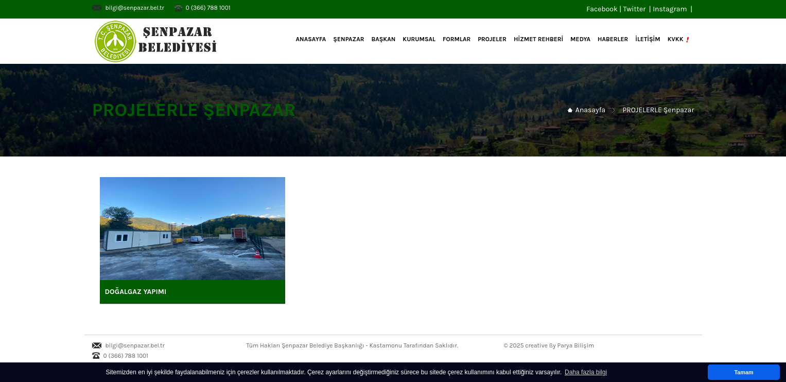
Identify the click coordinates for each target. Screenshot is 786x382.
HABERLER (613, 39)
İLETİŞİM (647, 39)
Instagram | (673, 9)
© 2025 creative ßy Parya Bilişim (549, 345)
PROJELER (492, 39)
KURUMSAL (419, 39)
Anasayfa (310, 39)
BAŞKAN (383, 39)
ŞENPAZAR (348, 39)
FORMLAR (456, 39)
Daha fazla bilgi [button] (586, 372)
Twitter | (638, 9)
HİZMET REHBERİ (538, 39)
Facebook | (604, 9)
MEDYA (580, 39)
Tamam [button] (743, 372)
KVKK (679, 40)
